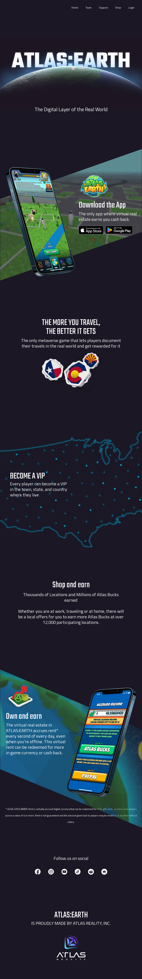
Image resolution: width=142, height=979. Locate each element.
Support (103, 7)
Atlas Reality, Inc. (92, 923)
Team (89, 7)
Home (75, 7)
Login (131, 7)
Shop (118, 7)
